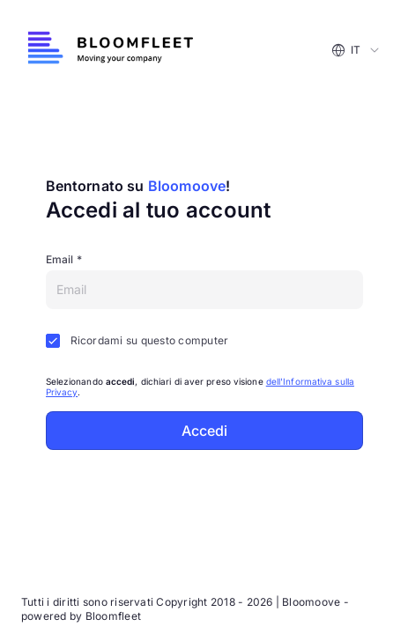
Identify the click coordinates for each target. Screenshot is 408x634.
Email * (64, 259)
